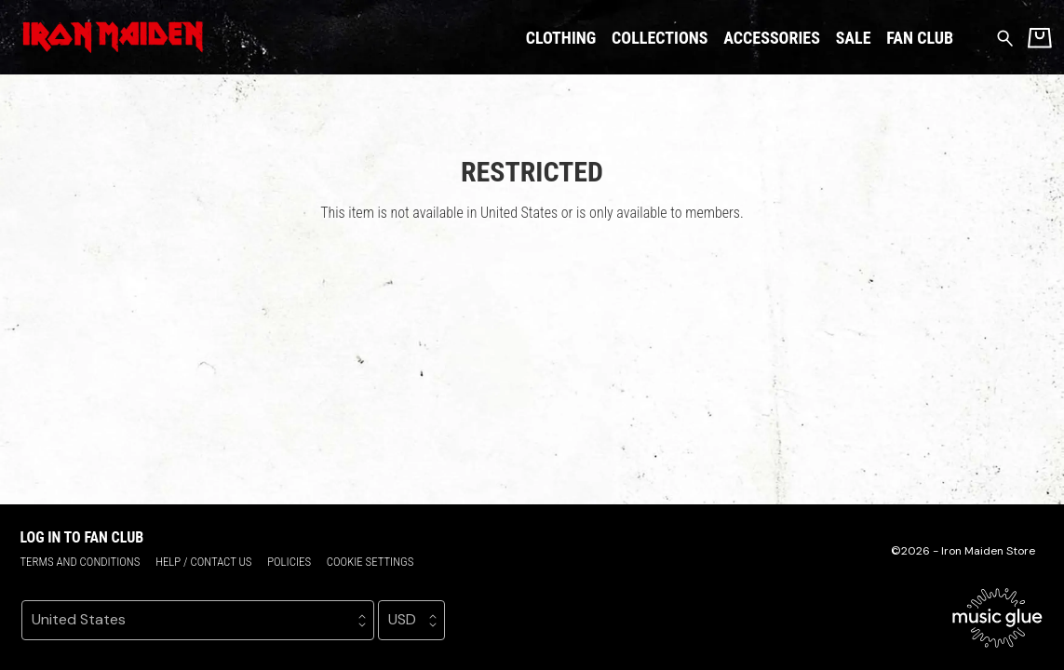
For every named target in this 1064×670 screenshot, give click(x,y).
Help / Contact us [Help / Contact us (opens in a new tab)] (203, 562)
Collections (659, 37)
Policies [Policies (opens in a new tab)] (289, 562)
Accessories (771, 37)
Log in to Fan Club (81, 537)
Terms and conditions (80, 562)
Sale (853, 37)
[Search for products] (1005, 37)
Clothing (561, 37)
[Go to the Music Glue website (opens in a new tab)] (997, 618)
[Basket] (1040, 37)
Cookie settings (370, 562)
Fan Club (919, 37)
